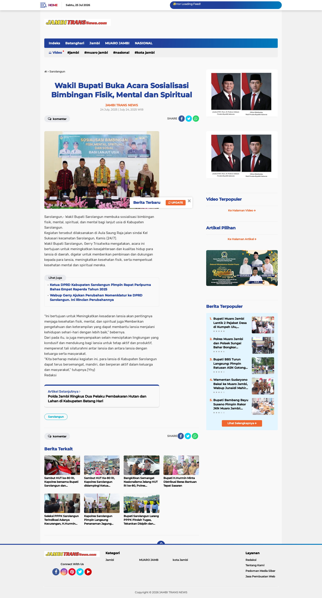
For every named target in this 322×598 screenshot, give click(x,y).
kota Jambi (146, 53)
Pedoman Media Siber (260, 570)
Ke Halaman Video (242, 210)
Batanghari (74, 43)
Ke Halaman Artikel (242, 239)
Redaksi (251, 560)
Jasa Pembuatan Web (260, 576)
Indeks (54, 43)
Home (52, 5)
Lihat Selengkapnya (242, 423)
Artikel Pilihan (220, 228)
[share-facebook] (181, 118)
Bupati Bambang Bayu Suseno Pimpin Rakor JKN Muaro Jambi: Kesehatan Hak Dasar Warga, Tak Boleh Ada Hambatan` (230, 404)
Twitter (82, 573)
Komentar (57, 118)
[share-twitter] (189, 118)
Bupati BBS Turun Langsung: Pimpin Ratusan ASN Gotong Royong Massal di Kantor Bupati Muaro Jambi (229, 364)
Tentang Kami (255, 565)
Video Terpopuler (224, 199)
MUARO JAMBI (117, 43)
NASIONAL (143, 43)
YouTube (91, 573)
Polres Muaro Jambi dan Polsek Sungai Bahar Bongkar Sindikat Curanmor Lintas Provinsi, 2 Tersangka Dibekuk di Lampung (229, 343)
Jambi (94, 43)
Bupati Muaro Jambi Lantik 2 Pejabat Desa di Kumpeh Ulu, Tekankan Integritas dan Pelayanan (230, 323)
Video (57, 53)
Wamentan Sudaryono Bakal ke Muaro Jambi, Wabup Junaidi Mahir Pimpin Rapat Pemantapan (230, 384)
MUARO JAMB (148, 560)
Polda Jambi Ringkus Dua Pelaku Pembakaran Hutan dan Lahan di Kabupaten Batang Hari (97, 398)
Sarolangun (56, 416)
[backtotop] (161, 545)
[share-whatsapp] (196, 118)
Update (175, 202)
